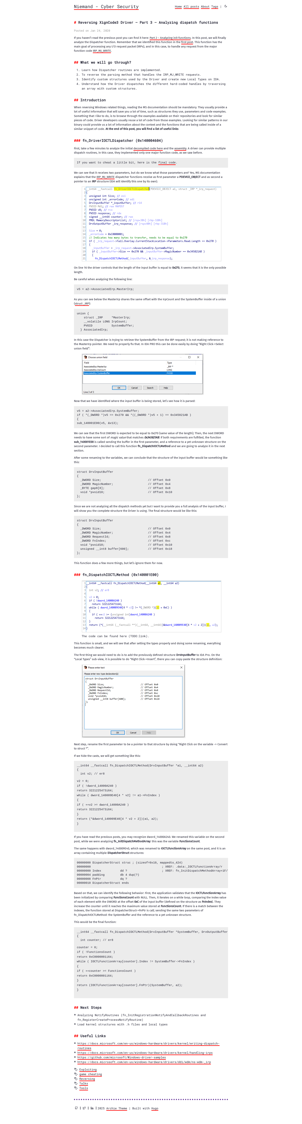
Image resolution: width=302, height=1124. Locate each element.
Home (178, 6)
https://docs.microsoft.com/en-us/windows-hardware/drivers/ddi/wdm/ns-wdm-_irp (144, 1058)
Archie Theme (116, 1104)
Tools (83, 1084)
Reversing (87, 1075)
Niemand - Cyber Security (106, 6)
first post (187, 42)
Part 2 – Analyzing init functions (170, 38)
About (205, 6)
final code (167, 163)
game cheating (90, 1070)
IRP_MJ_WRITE (102, 50)
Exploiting (88, 1065)
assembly (180, 148)
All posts (191, 6)
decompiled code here (148, 148)
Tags (214, 6)
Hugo (154, 1104)
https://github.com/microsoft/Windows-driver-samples (121, 1053)
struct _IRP (82, 303)
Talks (83, 1079)
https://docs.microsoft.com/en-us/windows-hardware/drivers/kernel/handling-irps (145, 1049)
